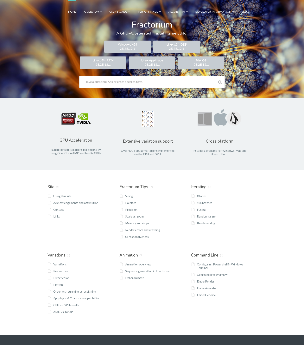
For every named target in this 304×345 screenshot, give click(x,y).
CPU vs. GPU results (66, 305)
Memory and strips (137, 223)
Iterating (198, 187)
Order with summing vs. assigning (74, 291)
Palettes (130, 203)
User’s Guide (119, 6)
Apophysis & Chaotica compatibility (76, 298)
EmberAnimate (134, 278)
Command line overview (212, 274)
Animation (128, 255)
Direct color (61, 278)
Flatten (58, 284)
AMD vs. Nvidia (63, 312)
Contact (58, 209)
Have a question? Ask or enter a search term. (114, 81)
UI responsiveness (137, 236)
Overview (93, 6)
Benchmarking (206, 223)
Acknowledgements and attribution (75, 203)
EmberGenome (206, 295)
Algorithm (178, 6)
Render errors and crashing (142, 230)
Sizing (129, 196)
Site (51, 187)
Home (72, 6)
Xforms (201, 196)
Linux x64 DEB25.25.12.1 (176, 46)
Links (56, 216)
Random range (206, 216)
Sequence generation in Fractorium (147, 271)
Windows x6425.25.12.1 (127, 46)
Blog (245, 6)
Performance (149, 6)
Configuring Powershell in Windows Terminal (220, 266)
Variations (56, 255)
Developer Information (214, 6)
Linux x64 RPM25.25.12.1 (102, 62)
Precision (131, 209)
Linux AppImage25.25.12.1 (152, 62)
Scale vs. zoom (134, 216)
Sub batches (204, 203)
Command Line (204, 255)
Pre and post (61, 271)
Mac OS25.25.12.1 (201, 62)
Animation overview (138, 264)
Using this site (62, 196)
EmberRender (205, 281)
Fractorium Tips (133, 187)
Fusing (201, 209)
